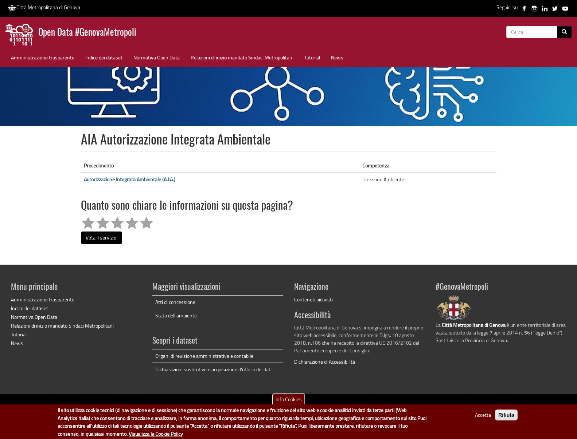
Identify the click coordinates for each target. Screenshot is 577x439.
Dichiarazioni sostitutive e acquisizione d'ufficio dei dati (213, 369)
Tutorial (312, 57)
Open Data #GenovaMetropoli (87, 32)
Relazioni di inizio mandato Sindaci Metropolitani (242, 57)
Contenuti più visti (313, 299)
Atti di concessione (175, 301)
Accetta (483, 417)
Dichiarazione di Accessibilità (324, 361)
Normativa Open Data (156, 57)
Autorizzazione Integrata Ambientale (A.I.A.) (129, 179)
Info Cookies (289, 402)
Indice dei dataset (103, 57)
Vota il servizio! (101, 237)
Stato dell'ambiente (176, 315)
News (337, 57)
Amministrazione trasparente (42, 57)
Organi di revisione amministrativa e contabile (204, 355)
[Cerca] (564, 32)
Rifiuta (506, 418)
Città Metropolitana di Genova (43, 7)
